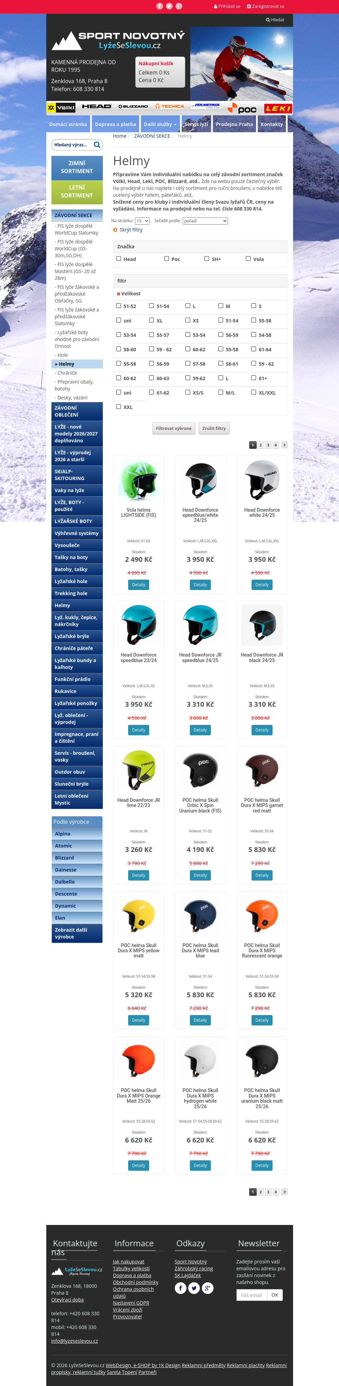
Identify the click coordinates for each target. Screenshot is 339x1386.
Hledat (275, 20)
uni (128, 320)
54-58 (265, 335)
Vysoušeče (67, 545)
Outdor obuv (70, 772)
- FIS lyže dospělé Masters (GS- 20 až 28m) (75, 271)
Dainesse (66, 869)
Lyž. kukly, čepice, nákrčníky (76, 620)
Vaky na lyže (69, 490)
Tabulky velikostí (131, 1268)
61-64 (265, 349)
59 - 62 (164, 349)
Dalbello (65, 881)
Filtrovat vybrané (174, 428)
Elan (60, 917)
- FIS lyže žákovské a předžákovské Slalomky (77, 316)
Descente (66, 893)
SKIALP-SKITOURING (70, 474)
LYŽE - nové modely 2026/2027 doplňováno (76, 433)
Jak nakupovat (129, 1261)
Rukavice (65, 691)
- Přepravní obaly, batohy (74, 385)
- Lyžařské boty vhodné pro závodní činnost (77, 339)
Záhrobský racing (194, 1268)
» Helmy (64, 364)
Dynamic (65, 905)
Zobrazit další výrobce (71, 933)
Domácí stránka (68, 124)
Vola (258, 259)
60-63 (163, 378)
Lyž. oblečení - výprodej (71, 718)
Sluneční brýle (72, 784)
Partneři (147, 1372)
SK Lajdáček (188, 1275)
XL (159, 320)
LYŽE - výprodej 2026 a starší (73, 456)
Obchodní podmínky (136, 1282)
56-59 (232, 335)
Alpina (63, 833)
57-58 (199, 364)
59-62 (199, 378)
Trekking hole (71, 593)
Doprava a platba (115, 124)
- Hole (61, 355)
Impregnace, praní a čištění (77, 737)
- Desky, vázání (71, 397)
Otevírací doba (67, 1299)
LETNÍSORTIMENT (77, 191)
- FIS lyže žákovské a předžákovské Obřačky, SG (77, 294)
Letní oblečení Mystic (71, 799)
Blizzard (64, 857)
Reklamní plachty (246, 1365)
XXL (128, 407)
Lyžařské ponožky (76, 703)
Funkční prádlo (73, 679)
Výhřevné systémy (77, 533)
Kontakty (272, 124)
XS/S (198, 392)
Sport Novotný (191, 1261)
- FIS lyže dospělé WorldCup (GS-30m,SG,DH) (74, 248)
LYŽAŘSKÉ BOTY (74, 521)
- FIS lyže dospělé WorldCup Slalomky (76, 229)
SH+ (216, 259)
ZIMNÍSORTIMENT (77, 167)
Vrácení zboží (128, 1309)
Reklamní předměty (203, 1365)
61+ (263, 378)
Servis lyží (196, 124)
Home (120, 136)
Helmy (62, 605)
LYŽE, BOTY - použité (69, 505)
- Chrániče (66, 373)
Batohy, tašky (71, 569)
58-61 (232, 364)
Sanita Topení (122, 1372)
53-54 (130, 335)
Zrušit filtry (214, 428)
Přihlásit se (227, 6)
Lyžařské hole (71, 581)
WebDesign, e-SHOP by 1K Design (143, 1365)
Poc (176, 259)
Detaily (138, 585)
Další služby (160, 124)
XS (196, 320)
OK (274, 1295)
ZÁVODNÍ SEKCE (74, 215)
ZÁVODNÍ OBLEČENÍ (66, 411)
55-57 (163, 335)
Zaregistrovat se (265, 6)
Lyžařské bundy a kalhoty (75, 663)
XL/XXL (267, 392)
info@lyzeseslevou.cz (74, 1341)
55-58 (265, 320)
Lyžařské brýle (72, 636)
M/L (230, 392)
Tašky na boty (71, 557)
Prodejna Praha (234, 124)
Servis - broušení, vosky (75, 756)
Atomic (63, 845)
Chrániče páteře (74, 648)
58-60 (130, 349)
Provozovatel (127, 1316)
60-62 (199, 349)
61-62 (163, 392)
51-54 (163, 306)
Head (130, 259)
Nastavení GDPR (131, 1302)
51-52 (130, 306)
